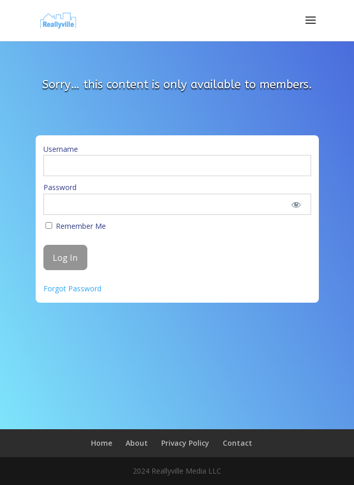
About (137, 443)
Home (101, 443)
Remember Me (75, 226)
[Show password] (296, 204)
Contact (237, 443)
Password (59, 187)
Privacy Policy (185, 443)
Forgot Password (72, 288)
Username (60, 149)
